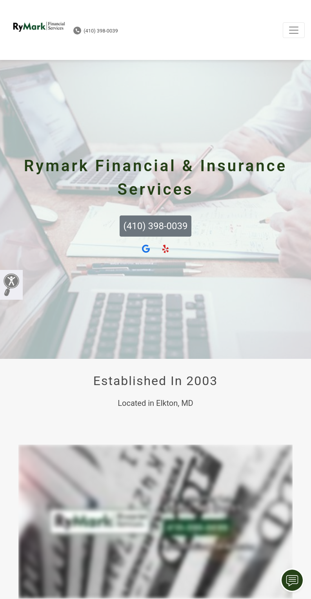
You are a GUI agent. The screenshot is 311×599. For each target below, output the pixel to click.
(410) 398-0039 (95, 31)
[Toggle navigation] (294, 30)
